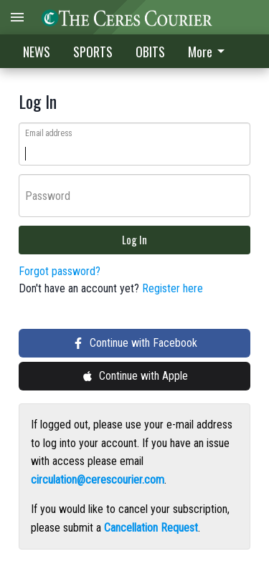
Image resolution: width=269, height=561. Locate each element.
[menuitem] (210, 51)
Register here (172, 288)
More (209, 51)
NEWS (36, 51)
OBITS (150, 51)
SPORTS (93, 51)
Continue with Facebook (134, 343)
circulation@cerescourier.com (97, 479)
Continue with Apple (135, 376)
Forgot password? (59, 271)
